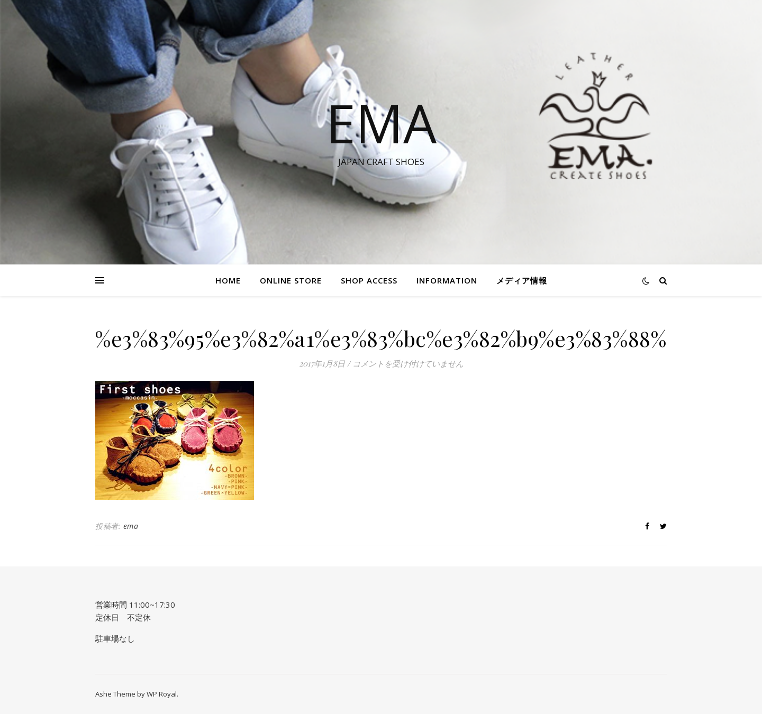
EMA (381, 122)
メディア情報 (521, 280)
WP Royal (162, 694)
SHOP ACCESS (369, 280)
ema (131, 526)
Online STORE (291, 280)
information (446, 280)
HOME (228, 280)
